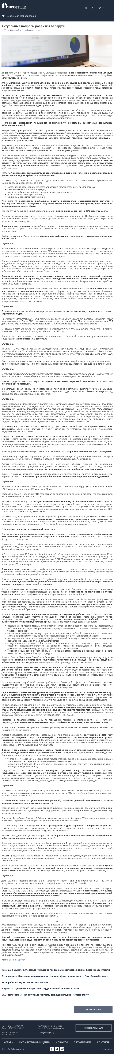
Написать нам (93, 1028)
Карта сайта (107, 1049)
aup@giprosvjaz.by (46, 1032)
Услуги (8, 1042)
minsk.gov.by (19, 959)
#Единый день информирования (25, 30)
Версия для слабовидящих (21, 15)
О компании (82, 1042)
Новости (62, 1042)
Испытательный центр (34, 1042)
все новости (93, 1009)
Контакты (103, 1042)
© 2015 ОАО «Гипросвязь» (12, 1049)
